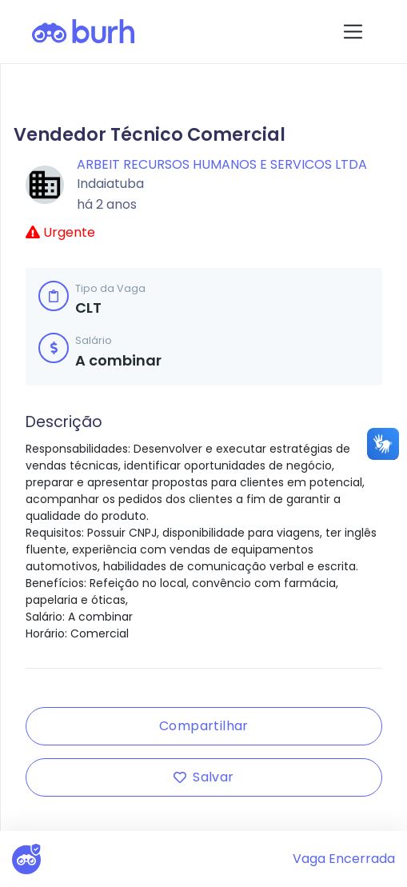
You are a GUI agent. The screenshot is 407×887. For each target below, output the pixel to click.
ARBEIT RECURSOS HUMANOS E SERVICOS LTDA (222, 164)
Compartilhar (204, 726)
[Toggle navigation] (353, 31)
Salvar (203, 777)
